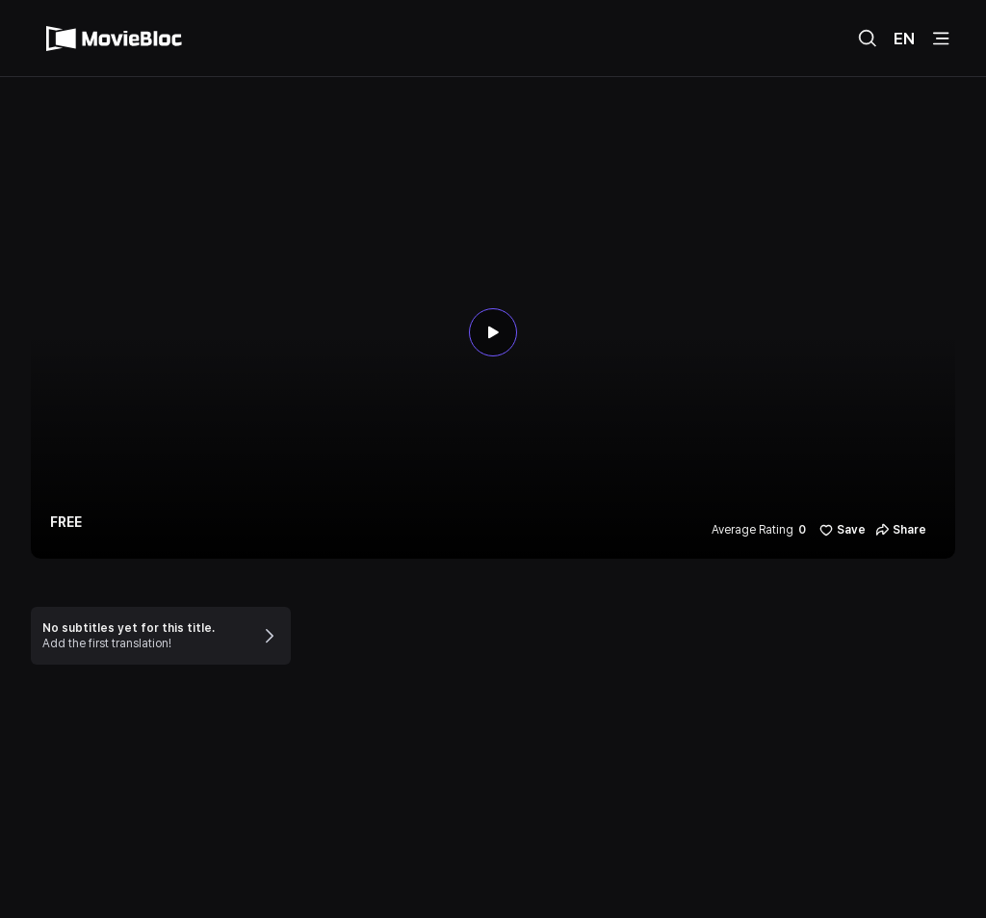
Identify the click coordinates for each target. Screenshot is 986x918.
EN (904, 38)
